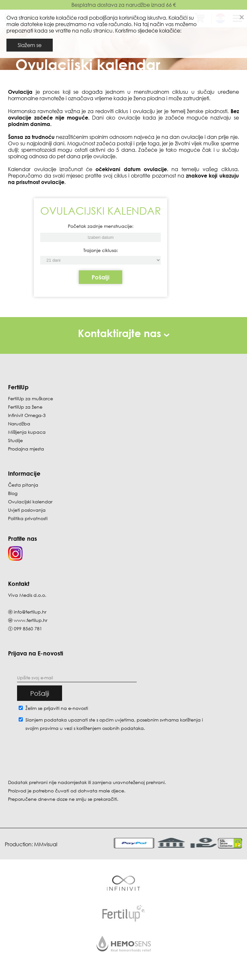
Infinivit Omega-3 (27, 415)
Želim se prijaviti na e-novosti (56, 708)
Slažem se (29, 45)
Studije (15, 440)
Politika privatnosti (28, 518)
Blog (12, 493)
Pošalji (100, 277)
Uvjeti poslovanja (27, 510)
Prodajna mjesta (26, 448)
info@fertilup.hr (30, 612)
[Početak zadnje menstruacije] (100, 260)
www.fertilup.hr (30, 620)
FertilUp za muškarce (30, 398)
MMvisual (45, 844)
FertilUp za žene (25, 407)
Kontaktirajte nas (123, 333)
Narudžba (19, 423)
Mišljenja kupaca (27, 432)
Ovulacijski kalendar (30, 501)
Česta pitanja (23, 485)
